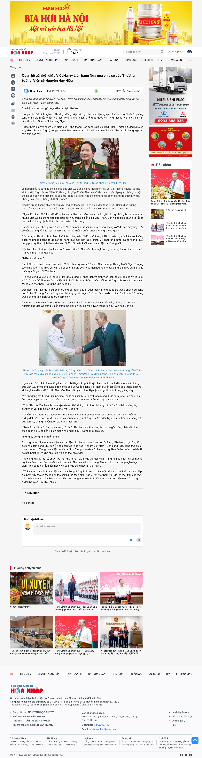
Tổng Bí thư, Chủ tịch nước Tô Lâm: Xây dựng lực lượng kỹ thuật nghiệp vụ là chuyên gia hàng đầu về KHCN (74, 653)
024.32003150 (101, 724)
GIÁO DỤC (130, 60)
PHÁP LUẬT (113, 60)
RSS (174, 724)
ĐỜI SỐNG (147, 60)
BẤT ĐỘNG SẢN (93, 60)
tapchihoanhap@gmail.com (102, 729)
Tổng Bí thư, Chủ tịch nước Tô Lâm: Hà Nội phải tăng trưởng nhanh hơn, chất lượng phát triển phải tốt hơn (121, 609)
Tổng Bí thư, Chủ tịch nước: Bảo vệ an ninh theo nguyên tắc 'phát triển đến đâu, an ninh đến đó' (76, 609)
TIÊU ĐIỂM (24, 60)
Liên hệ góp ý (178, 720)
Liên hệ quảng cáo (181, 712)
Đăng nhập (175, 51)
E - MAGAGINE (175, 60)
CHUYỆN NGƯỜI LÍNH (47, 60)
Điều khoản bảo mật (182, 716)
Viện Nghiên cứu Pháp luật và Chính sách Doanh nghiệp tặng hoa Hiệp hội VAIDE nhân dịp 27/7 (120, 653)
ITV (160, 60)
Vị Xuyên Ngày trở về (20, 607)
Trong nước (16, 67)
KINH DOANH (72, 60)
